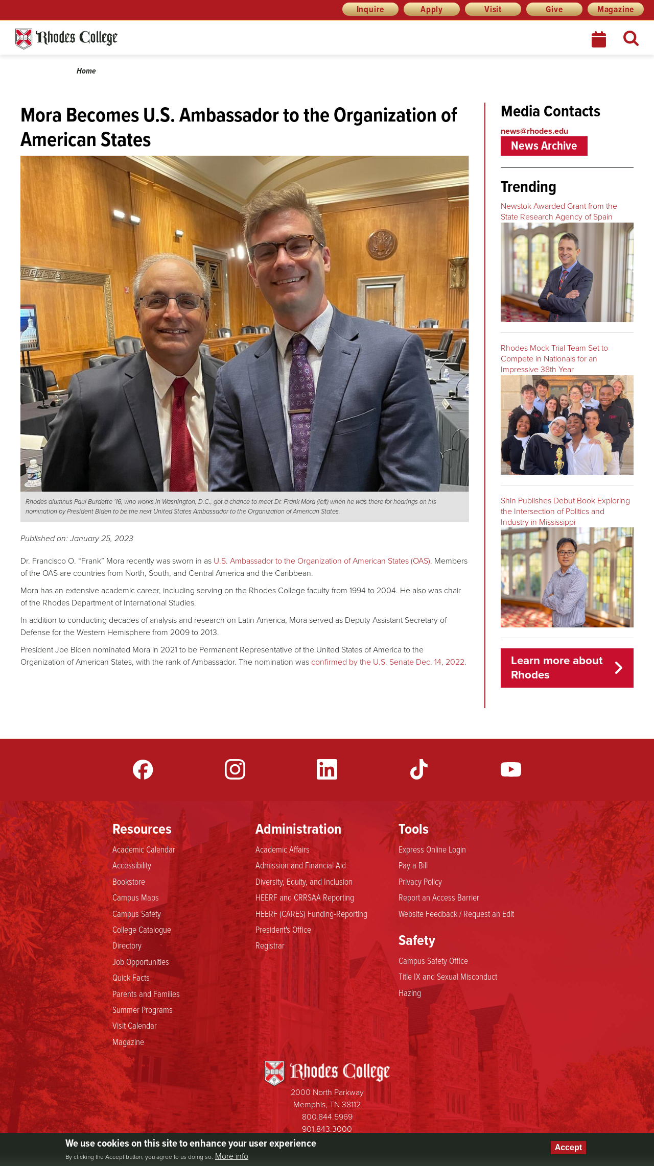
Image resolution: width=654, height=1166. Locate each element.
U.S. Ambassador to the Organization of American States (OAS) (322, 561)
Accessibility (131, 865)
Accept (568, 1147)
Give (554, 9)
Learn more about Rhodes (557, 668)
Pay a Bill (413, 865)
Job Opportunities (140, 961)
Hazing (410, 992)
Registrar (270, 945)
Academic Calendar (143, 849)
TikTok (419, 769)
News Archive (544, 145)
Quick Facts (131, 977)
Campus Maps (135, 897)
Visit (493, 9)
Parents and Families (146, 993)
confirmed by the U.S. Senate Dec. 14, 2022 (387, 662)
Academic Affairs (282, 849)
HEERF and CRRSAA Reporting (304, 897)
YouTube (511, 769)
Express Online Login (432, 849)
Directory (127, 945)
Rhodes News (111, 39)
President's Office (283, 929)
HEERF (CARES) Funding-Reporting (311, 913)
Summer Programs (142, 1009)
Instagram (235, 769)
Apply (432, 9)
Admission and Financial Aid (300, 865)
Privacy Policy (420, 881)
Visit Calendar (134, 1025)
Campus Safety (136, 913)
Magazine (615, 9)
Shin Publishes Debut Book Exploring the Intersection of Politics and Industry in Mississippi (565, 511)
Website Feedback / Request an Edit (456, 913)
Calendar (600, 39)
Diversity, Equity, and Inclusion (304, 881)
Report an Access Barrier (439, 897)
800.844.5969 (327, 1117)
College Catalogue (141, 929)
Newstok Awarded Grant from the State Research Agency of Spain (559, 211)
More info (231, 1156)
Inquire (371, 9)
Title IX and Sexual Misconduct (448, 976)
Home (86, 71)
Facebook (143, 769)
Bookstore (128, 881)
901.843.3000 (327, 1129)
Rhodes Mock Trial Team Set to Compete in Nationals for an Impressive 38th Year (554, 358)
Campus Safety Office (433, 960)
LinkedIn (327, 769)
